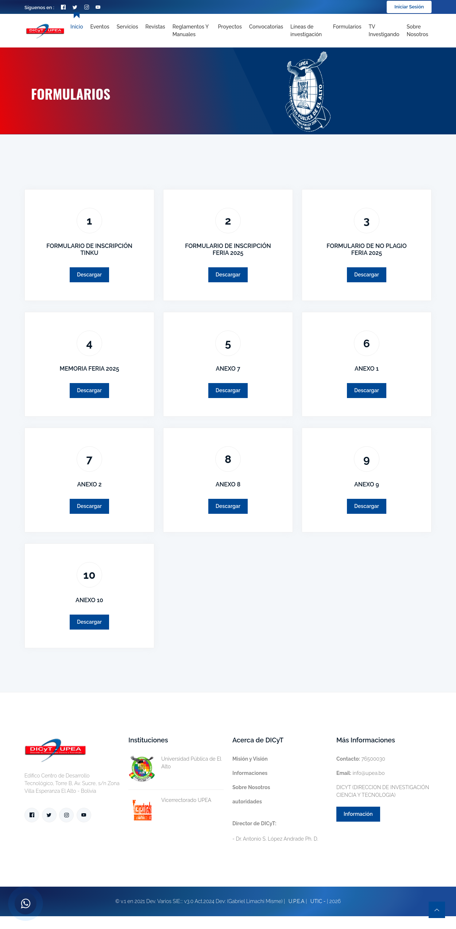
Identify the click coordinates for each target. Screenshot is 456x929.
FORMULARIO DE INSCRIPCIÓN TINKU (89, 249)
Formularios (347, 27)
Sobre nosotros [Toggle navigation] (417, 30)
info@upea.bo (360, 773)
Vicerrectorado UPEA (169, 800)
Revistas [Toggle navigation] (155, 27)
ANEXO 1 (367, 368)
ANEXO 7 (228, 368)
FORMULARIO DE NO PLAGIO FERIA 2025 (366, 249)
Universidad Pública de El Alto (174, 763)
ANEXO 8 (228, 484)
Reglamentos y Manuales (191, 30)
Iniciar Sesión (409, 6)
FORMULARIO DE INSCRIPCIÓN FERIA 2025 (228, 249)
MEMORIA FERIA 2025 (89, 368)
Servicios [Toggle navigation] (127, 27)
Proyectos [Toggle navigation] (230, 27)
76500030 (360, 759)
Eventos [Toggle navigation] (99, 27)
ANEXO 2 (89, 484)
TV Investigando (384, 30)
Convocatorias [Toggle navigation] (266, 27)
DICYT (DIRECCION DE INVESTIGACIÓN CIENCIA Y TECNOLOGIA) (382, 791)
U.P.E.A (297, 901)
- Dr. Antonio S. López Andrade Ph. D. (275, 831)
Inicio (76, 27)
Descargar (89, 275)
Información (358, 814)
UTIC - (318, 901)
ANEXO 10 (89, 600)
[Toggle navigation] (308, 30)
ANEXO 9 (366, 484)
